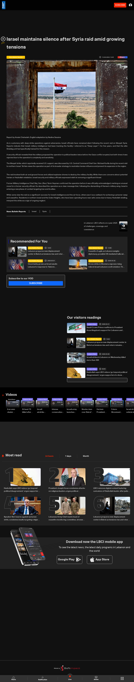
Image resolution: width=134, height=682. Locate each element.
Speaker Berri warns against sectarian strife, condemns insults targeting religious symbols (22, 518)
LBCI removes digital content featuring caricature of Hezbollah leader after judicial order (111, 489)
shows (96, 678)
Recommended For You (28, 241)
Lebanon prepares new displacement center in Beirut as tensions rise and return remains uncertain (46, 252)
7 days (67, 456)
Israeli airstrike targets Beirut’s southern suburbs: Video (41, 411)
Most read (13, 455)
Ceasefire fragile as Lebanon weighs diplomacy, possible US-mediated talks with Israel (106, 252)
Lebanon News (92, 324)
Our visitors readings (84, 317)
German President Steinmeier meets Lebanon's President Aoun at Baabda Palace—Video (101, 411)
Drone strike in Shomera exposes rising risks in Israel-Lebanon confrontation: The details (106, 265)
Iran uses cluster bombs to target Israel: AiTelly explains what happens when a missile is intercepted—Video (13, 411)
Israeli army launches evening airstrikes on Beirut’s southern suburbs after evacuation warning (72, 411)
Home (14, 678)
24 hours (49, 456)
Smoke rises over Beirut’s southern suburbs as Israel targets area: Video (87, 411)
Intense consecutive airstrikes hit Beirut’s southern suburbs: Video (57, 411)
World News (11, 399)
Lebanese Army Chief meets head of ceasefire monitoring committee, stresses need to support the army (66, 518)
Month (85, 456)
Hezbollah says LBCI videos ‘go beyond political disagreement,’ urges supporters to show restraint (107, 373)
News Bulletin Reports (35, 248)
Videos (11, 395)
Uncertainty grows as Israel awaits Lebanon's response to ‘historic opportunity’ (42, 265)
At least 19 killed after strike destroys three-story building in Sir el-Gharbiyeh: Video (28, 411)
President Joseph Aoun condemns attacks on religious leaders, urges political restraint (67, 489)
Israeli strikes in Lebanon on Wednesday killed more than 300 (106, 358)
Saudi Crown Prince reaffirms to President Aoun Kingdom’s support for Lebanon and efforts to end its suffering (105, 329)
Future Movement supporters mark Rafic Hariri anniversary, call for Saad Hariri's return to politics (117, 411)
